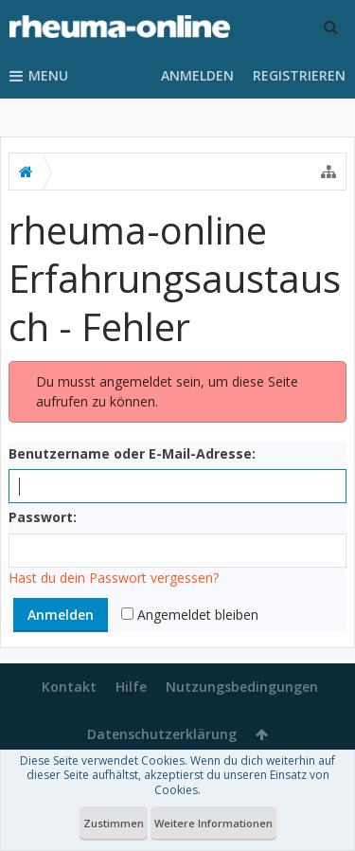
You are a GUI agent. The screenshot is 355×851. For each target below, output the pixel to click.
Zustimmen (113, 823)
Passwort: (43, 517)
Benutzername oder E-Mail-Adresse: (132, 453)
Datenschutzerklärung (162, 734)
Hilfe (131, 687)
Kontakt (69, 687)
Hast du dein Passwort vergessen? (114, 578)
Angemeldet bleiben (189, 615)
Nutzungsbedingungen (242, 687)
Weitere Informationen (213, 823)
